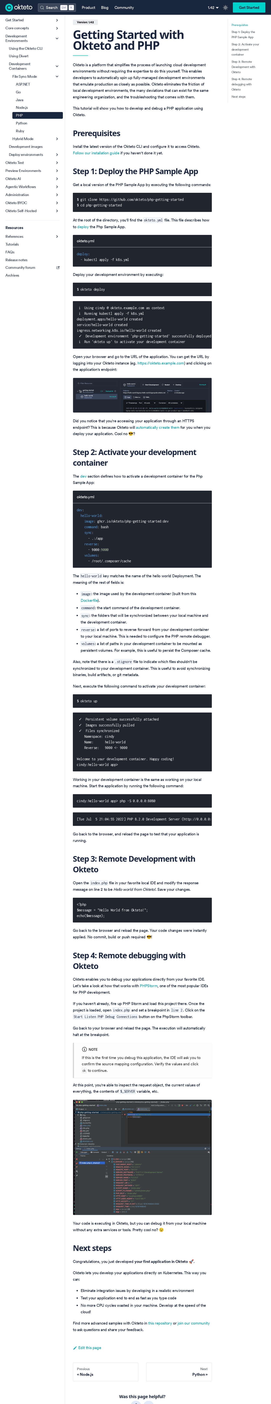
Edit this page (87, 1347)
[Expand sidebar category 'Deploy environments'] (57, 154)
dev (83, 476)
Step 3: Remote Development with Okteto (243, 67)
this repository (160, 1323)
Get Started (249, 7)
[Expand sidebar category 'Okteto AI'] (57, 178)
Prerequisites (240, 25)
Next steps (238, 97)
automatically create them (157, 427)
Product (88, 7)
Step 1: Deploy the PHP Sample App (243, 34)
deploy (83, 226)
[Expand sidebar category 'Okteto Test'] (57, 162)
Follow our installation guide (96, 152)
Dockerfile (89, 600)
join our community (194, 1323)
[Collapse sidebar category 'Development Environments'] (57, 38)
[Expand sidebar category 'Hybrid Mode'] (57, 138)
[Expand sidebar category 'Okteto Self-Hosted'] (57, 210)
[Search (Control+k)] (57, 7)
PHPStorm (148, 985)
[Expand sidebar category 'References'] (57, 236)
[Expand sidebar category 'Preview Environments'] (57, 170)
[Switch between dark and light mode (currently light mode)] (225, 8)
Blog (105, 7)
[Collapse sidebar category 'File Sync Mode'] (57, 76)
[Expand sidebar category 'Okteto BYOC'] (57, 202)
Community (124, 7)
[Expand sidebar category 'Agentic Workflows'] (57, 186)
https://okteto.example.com (160, 363)
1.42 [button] (211, 7)
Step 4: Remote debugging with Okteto (242, 84)
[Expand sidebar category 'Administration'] (57, 194)
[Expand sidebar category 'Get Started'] (57, 20)
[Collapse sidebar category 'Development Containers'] (57, 66)
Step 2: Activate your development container (245, 49)
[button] (32, 28)
